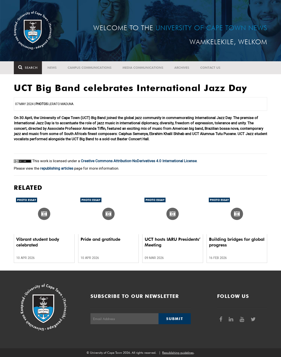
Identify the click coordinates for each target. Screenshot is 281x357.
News (52, 67)
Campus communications (90, 67)
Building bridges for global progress (237, 242)
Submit (174, 319)
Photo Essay (26, 200)
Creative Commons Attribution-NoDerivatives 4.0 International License (139, 161)
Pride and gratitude (100, 239)
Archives (181, 67)
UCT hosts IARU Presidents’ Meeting (172, 242)
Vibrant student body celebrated (37, 242)
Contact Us (210, 67)
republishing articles (56, 168)
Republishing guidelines (178, 352)
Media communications (142, 67)
